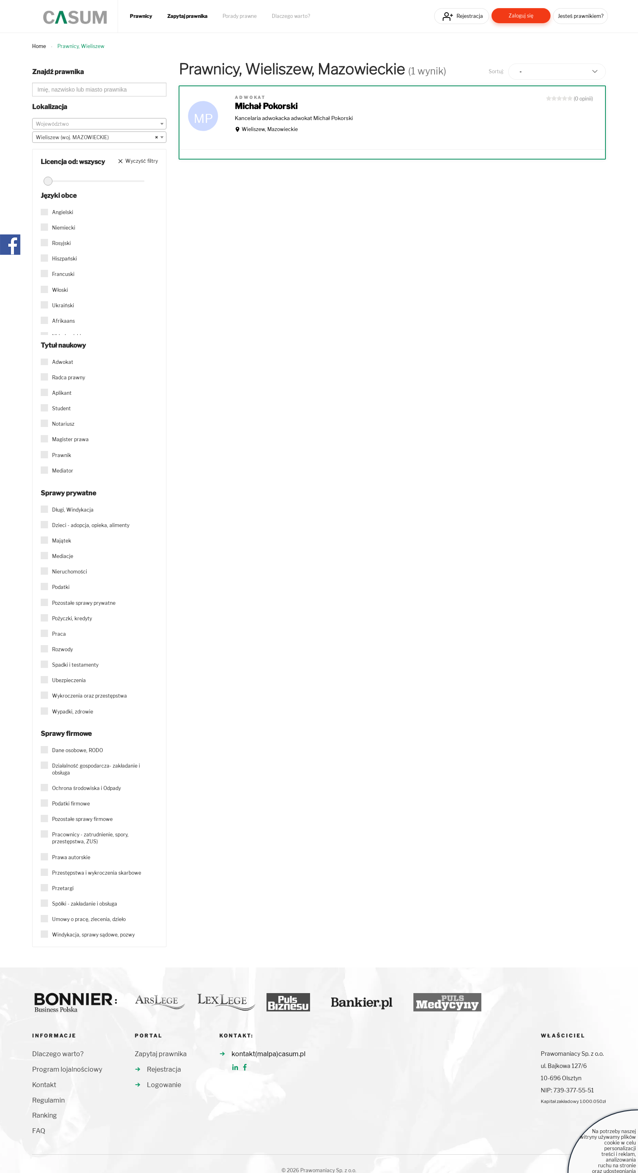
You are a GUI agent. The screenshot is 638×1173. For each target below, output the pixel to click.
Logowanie (164, 1085)
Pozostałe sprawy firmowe (82, 819)
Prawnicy (141, 16)
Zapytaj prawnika (187, 16)
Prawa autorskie (71, 857)
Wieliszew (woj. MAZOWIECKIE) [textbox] (97, 137)
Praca (59, 634)
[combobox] (99, 123)
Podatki (61, 587)
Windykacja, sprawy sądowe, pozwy (93, 935)
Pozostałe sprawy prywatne (84, 603)
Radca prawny (68, 377)
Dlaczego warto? (291, 16)
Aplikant (62, 393)
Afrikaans (63, 321)
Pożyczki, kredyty (72, 618)
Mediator (62, 471)
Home (39, 46)
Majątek (61, 541)
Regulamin (48, 1100)
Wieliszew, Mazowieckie (270, 129)
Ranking (44, 1115)
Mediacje (62, 556)
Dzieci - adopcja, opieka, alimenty (90, 525)
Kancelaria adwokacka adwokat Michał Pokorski (294, 118)
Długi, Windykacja (73, 510)
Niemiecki (63, 228)
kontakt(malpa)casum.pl (269, 1054)
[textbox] (99, 124)
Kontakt (44, 1085)
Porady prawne (240, 16)
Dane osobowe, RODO (77, 750)
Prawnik (61, 455)
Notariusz (63, 424)
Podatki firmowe (71, 804)
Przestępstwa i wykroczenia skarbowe (96, 873)
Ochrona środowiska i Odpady (86, 788)
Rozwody (62, 649)
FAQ (38, 1131)
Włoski (60, 290)
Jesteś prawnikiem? (580, 16)
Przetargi (63, 888)
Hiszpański (64, 259)
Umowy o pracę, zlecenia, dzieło (89, 919)
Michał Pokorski (266, 106)
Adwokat (62, 362)
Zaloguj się (521, 16)
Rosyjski (61, 243)
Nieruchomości (69, 572)
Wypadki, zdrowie (72, 712)
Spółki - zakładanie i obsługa (84, 904)
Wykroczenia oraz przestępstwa (89, 696)
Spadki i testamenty (75, 665)
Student (61, 408)
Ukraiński (63, 305)
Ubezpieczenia (69, 680)
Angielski (62, 212)
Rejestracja (470, 16)
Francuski (63, 274)
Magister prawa (70, 439)
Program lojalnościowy (67, 1069)
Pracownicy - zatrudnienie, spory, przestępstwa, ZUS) (90, 838)
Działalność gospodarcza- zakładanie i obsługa (96, 769)
